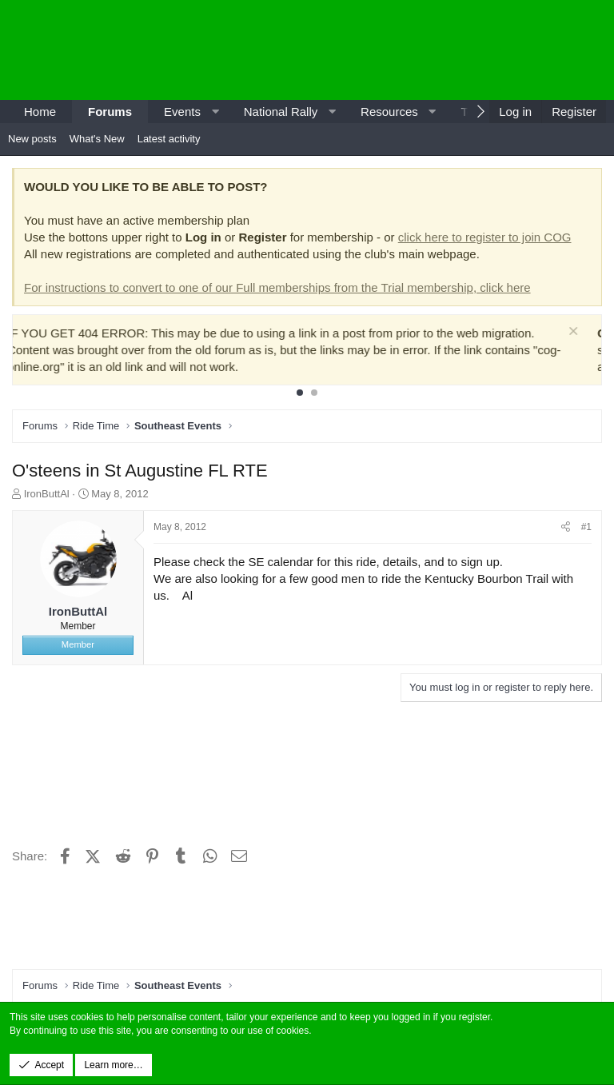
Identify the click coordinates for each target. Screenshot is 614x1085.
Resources (389, 111)
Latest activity (169, 139)
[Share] (566, 527)
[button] (214, 111)
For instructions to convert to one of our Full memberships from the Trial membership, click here (277, 287)
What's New (97, 139)
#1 (586, 527)
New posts (32, 139)
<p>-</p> (470, 50)
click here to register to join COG (485, 237)
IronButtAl (47, 494)
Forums (110, 111)
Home (40, 111)
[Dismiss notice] (586, 333)
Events (182, 111)
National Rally (281, 111)
